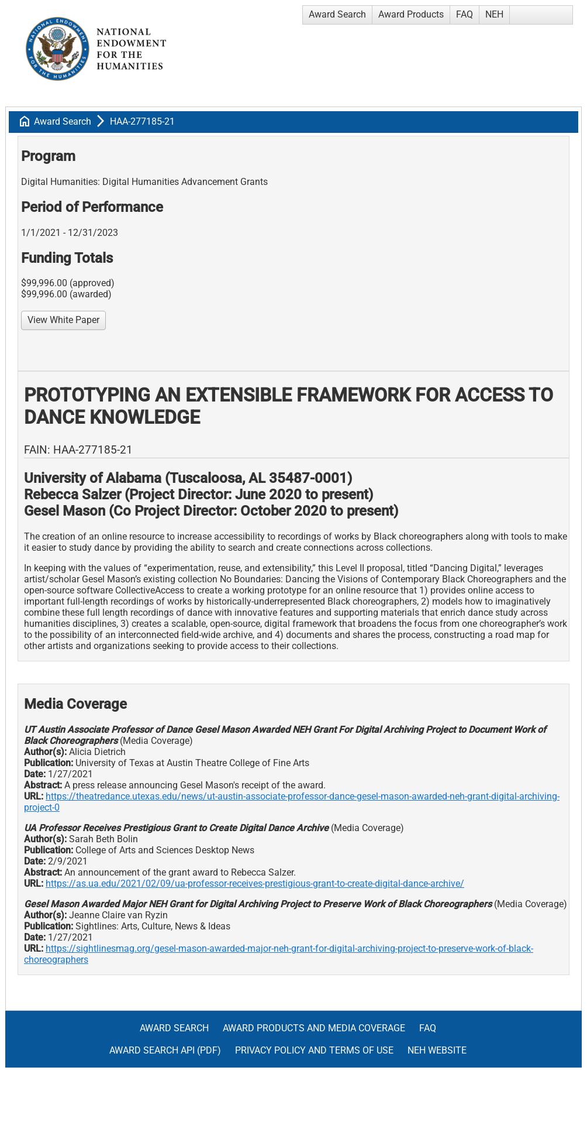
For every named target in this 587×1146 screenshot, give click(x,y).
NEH (494, 14)
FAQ (464, 14)
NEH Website (437, 1050)
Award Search (337, 14)
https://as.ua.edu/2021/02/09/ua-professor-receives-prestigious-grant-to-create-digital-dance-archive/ (255, 883)
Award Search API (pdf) (165, 1050)
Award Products (411, 14)
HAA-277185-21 (142, 121)
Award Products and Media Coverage (314, 1028)
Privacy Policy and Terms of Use (314, 1050)
